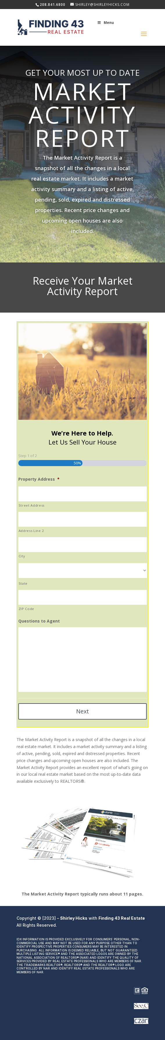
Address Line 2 (31, 530)
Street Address (31, 505)
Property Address (39, 479)
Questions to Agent (39, 621)
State (23, 583)
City (22, 556)
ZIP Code (26, 609)
